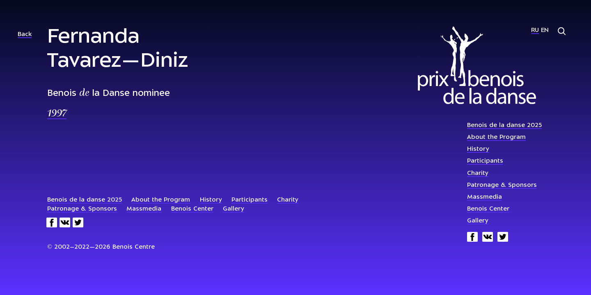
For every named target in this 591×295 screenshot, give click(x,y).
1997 (56, 114)
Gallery (477, 221)
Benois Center (488, 209)
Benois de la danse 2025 (504, 125)
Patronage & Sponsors (502, 185)
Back (25, 34)
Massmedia (484, 197)
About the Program (496, 137)
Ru (535, 30)
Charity (477, 173)
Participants (485, 161)
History (478, 149)
